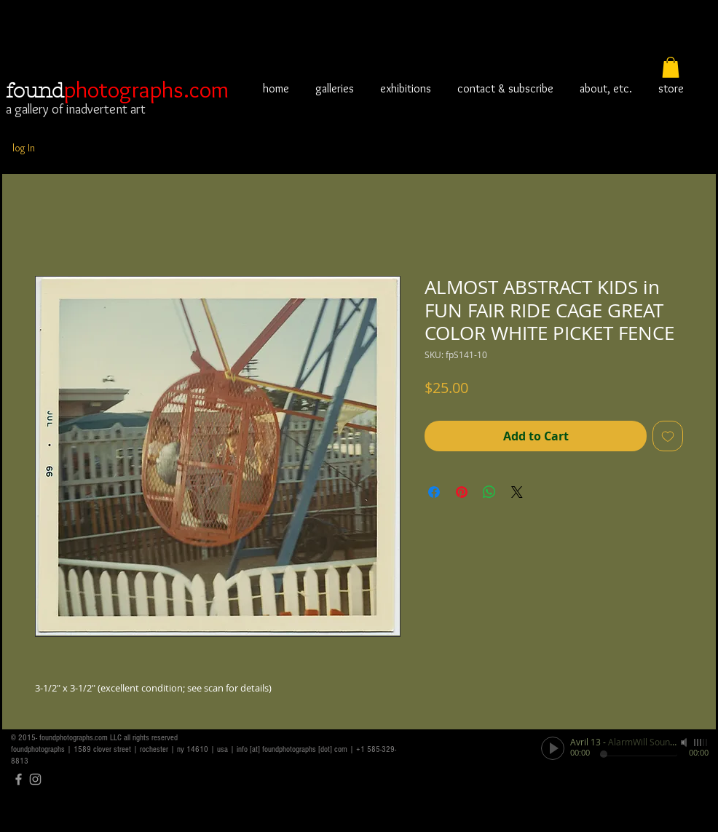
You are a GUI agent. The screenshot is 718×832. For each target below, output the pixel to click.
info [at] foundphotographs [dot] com (292, 749)
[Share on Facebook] (434, 492)
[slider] (701, 742)
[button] (670, 67)
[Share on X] (517, 492)
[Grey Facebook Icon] (18, 779)
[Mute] (685, 742)
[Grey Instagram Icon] (35, 779)
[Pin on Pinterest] (461, 492)
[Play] (552, 748)
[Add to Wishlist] (667, 436)
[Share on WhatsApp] (489, 492)
